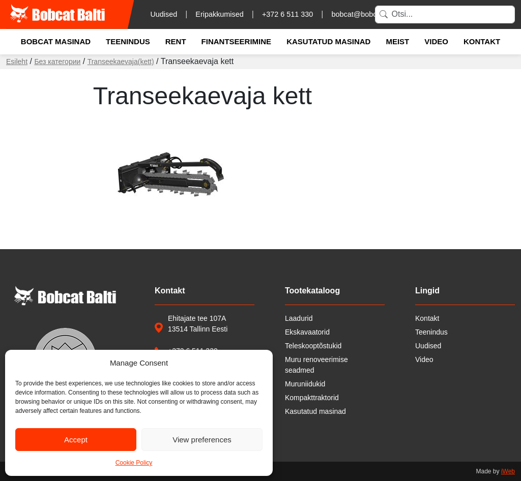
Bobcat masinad (56, 41)
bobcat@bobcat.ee (362, 14)
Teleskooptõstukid (313, 346)
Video (436, 41)
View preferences (201, 439)
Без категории (57, 61)
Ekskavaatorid (307, 332)
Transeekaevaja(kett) (121, 61)
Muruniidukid (305, 384)
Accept (76, 439)
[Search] (445, 14)
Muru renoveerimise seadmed (316, 364)
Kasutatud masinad (328, 41)
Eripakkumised (219, 14)
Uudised (163, 14)
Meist (397, 41)
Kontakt (482, 41)
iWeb (508, 471)
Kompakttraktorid (312, 398)
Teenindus (128, 41)
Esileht (16, 61)
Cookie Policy (134, 462)
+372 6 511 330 (287, 14)
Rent (175, 41)
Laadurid (299, 318)
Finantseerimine (236, 41)
